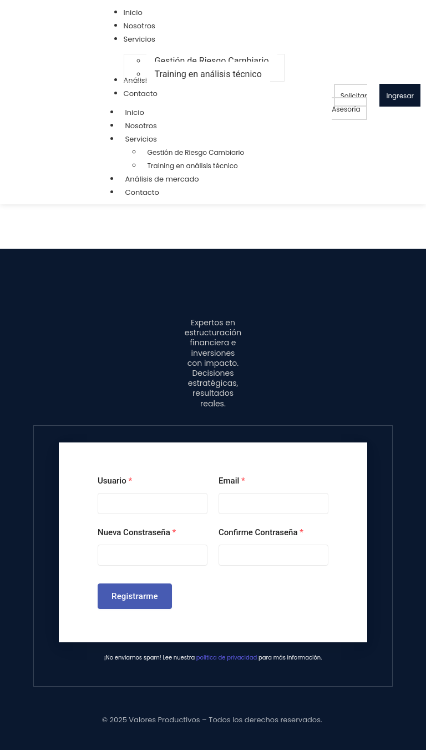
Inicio (134, 112)
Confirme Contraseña (261, 532)
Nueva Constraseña (137, 532)
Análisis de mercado (162, 179)
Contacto (142, 192)
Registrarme (134, 596)
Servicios (146, 139)
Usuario (115, 481)
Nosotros (141, 125)
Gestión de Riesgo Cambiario (196, 152)
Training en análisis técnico (193, 165)
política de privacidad (226, 657)
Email (232, 481)
